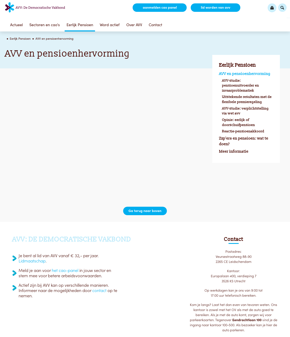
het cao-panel (65, 270)
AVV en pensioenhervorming (54, 39)
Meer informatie (233, 151)
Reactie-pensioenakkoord (243, 131)
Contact (155, 24)
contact (99, 290)
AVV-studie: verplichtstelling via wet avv (245, 111)
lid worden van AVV (215, 7)
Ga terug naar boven (145, 211)
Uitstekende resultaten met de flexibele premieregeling (247, 99)
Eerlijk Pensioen (80, 24)
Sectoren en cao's (44, 24)
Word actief (110, 24)
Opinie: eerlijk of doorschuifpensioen (238, 122)
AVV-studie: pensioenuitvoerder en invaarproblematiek (240, 85)
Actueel (16, 24)
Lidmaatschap (32, 261)
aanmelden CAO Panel (159, 7)
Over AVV (134, 24)
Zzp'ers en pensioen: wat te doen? (243, 141)
